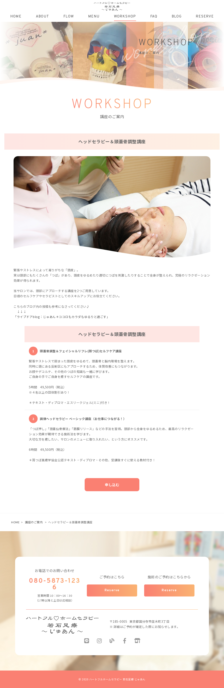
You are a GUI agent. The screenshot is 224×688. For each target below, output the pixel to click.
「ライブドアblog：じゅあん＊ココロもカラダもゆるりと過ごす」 (62, 317)
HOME (15, 522)
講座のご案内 (34, 522)
